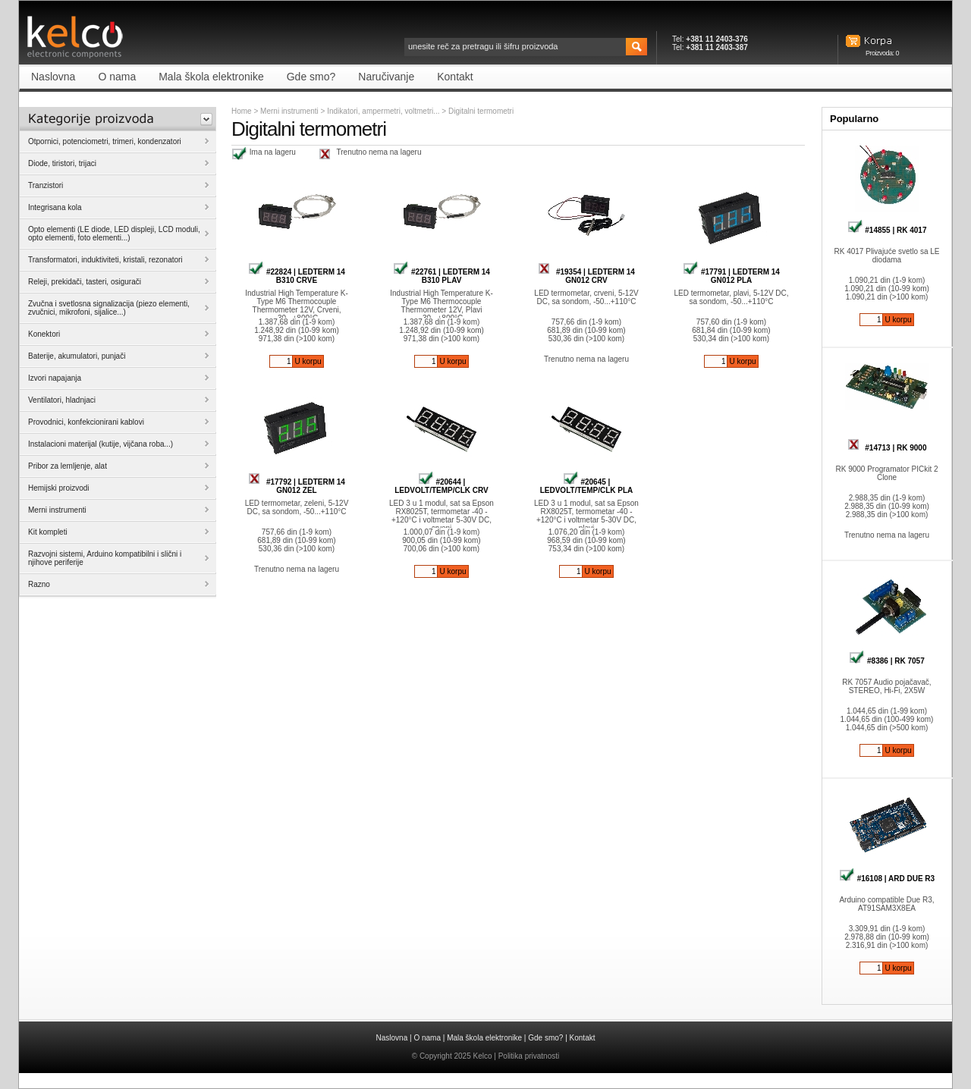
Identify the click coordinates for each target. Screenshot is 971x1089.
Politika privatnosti (529, 1056)
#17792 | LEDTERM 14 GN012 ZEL (296, 486)
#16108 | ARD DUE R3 (887, 878)
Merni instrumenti (289, 111)
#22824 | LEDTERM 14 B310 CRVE (296, 276)
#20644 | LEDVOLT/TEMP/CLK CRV (441, 486)
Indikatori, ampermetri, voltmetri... (384, 111)
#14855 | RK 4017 (887, 230)
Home (241, 111)
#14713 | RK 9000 (887, 448)
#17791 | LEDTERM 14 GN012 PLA (731, 276)
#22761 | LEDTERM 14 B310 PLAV (441, 276)
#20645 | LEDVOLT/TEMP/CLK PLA (586, 486)
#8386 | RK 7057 (886, 661)
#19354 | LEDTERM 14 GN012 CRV (586, 276)
